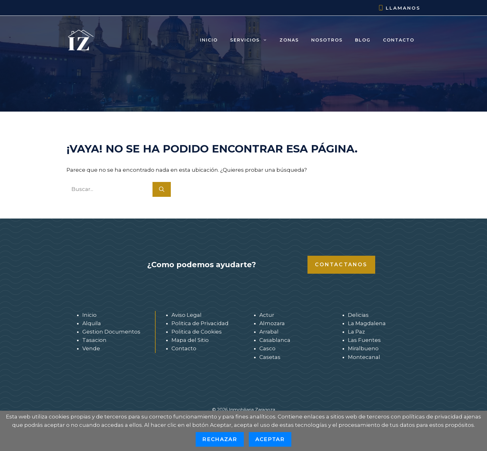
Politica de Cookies (196, 332)
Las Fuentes (364, 340)
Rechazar (219, 439)
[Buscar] (161, 189)
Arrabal (269, 332)
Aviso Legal (186, 315)
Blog (363, 40)
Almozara (272, 323)
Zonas (289, 40)
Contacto (398, 40)
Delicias (358, 315)
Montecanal (364, 357)
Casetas (269, 357)
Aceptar (270, 439)
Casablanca (274, 340)
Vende (91, 348)
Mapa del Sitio (190, 340)
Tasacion (94, 340)
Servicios (251, 40)
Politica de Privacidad (200, 323)
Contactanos (341, 265)
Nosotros (327, 40)
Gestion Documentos (111, 332)
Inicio (209, 40)
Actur (266, 315)
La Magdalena (367, 323)
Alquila (91, 323)
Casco (267, 348)
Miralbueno (363, 348)
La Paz (356, 332)
